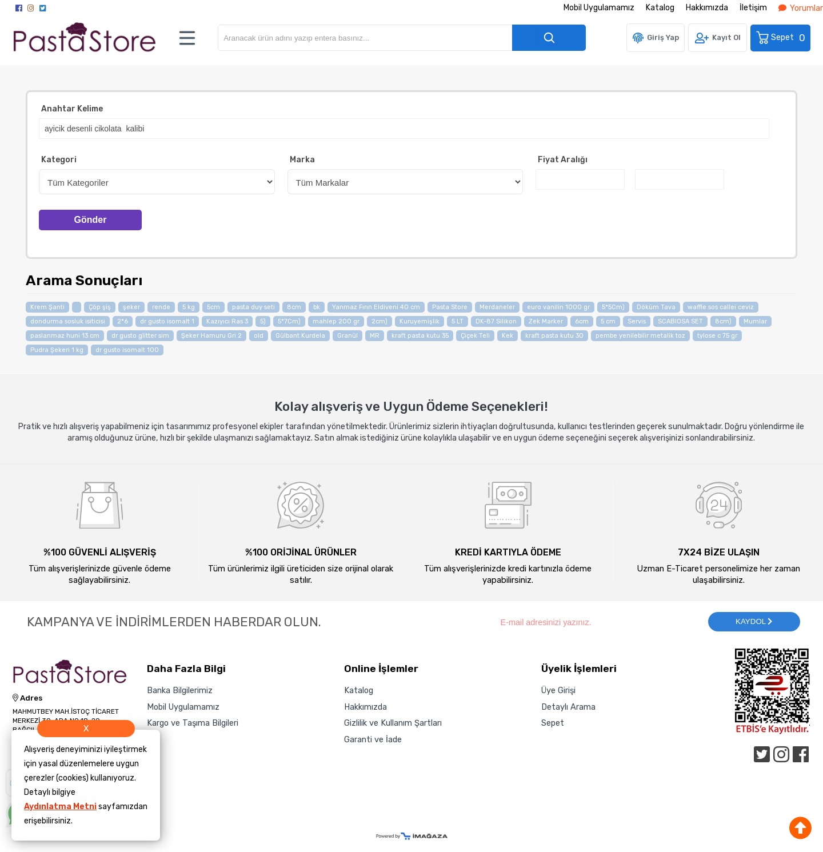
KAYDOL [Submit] (754, 621)
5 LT (458, 321)
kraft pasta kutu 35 (420, 335)
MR (374, 335)
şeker (131, 307)
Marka (302, 160)
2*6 (122, 321)
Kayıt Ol (726, 37)
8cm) (723, 321)
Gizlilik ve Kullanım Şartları (393, 723)
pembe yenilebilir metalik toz (640, 335)
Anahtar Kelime (72, 109)
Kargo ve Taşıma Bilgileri (192, 723)
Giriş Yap (663, 37)
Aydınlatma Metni (60, 806)
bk (316, 307)
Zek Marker (546, 321)
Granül (347, 335)
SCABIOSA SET (680, 321)
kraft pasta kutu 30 (554, 335)
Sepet (781, 38)
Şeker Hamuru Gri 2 (211, 335)
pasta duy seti (253, 307)
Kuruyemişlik (419, 321)
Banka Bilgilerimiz (180, 690)
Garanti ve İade (373, 739)
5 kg (188, 307)
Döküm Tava (656, 307)
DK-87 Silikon (496, 321)
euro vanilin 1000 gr (558, 307)
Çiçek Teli (475, 335)
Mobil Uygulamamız (599, 8)
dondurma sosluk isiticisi (67, 321)
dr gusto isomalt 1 (167, 321)
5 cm (608, 321)
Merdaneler (497, 307)
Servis (637, 321)
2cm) (379, 321)
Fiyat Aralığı (563, 160)
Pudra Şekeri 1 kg (56, 350)
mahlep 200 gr (336, 321)
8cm (294, 307)
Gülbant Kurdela (300, 335)
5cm (213, 307)
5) (263, 321)
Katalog (660, 8)
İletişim (753, 8)
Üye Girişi (558, 690)
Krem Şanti (47, 307)
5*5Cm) (613, 307)
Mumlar (755, 321)
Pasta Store (450, 307)
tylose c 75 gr (717, 335)
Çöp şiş (100, 307)
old (258, 335)
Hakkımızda (707, 8)
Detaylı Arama (568, 707)
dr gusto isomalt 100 (127, 350)
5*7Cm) (289, 321)
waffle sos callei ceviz (721, 307)
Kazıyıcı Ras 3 (227, 321)
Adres (27, 698)
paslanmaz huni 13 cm (64, 335)
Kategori (59, 160)
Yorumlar (800, 8)
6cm (582, 321)
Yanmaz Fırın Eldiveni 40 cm (376, 307)
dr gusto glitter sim (140, 335)
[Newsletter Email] (598, 621)
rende (161, 307)
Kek (507, 335)
